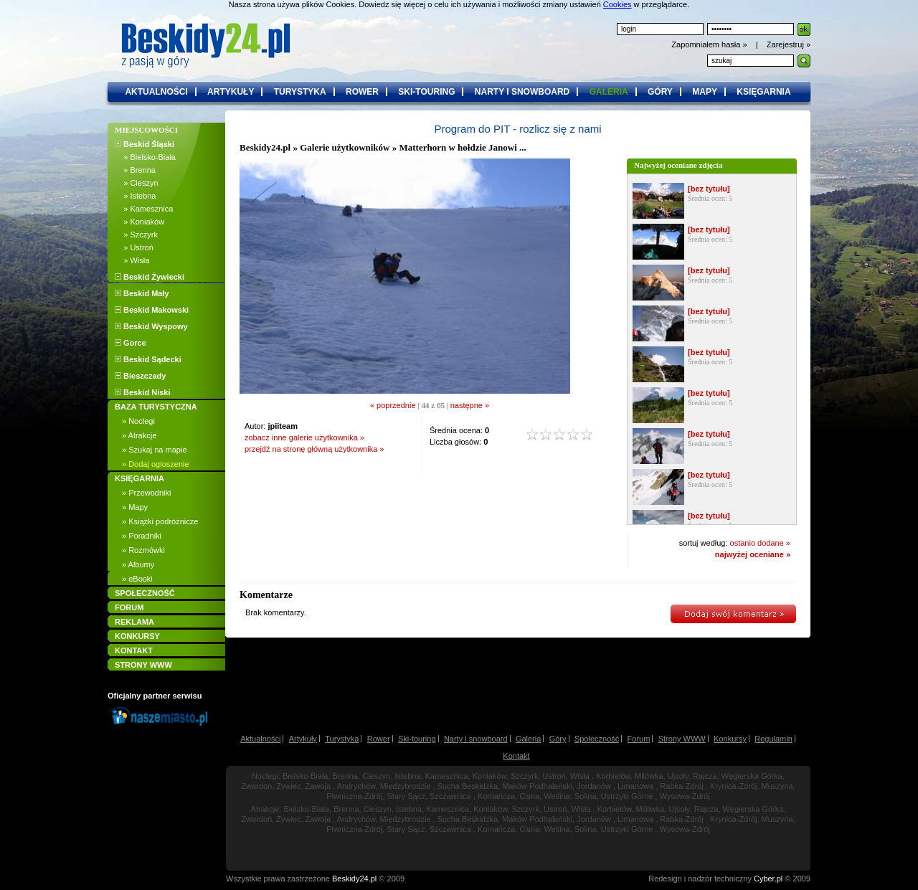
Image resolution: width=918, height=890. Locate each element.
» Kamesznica (144, 208)
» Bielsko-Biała (145, 157)
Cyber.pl (768, 878)
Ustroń (554, 776)
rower (362, 92)
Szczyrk (525, 776)
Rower (378, 738)
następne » (469, 405)
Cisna (529, 796)
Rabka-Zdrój (682, 786)
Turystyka (342, 738)
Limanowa (635, 786)
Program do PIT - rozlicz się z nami (517, 129)
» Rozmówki (143, 550)
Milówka (649, 776)
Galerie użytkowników (344, 147)
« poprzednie (393, 405)
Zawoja (318, 786)
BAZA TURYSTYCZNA (156, 406)
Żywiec (288, 786)
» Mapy (135, 507)
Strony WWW (682, 738)
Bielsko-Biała (305, 776)
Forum (639, 738)
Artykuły (303, 738)
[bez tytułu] (709, 188)
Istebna (407, 776)
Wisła (580, 776)
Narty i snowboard (476, 738)
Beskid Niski (142, 392)
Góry (558, 738)
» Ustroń (134, 247)
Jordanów (594, 786)
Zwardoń (256, 786)
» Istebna (135, 195)
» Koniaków (139, 221)
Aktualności (260, 738)
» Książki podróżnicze (160, 521)
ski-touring (426, 92)
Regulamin (773, 738)
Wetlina (556, 796)
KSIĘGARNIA (139, 478)
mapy (704, 92)
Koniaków (489, 776)
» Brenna (135, 170)
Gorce (130, 343)
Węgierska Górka (751, 776)
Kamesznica (446, 776)
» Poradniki (141, 535)
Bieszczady (140, 375)
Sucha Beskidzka (467, 786)
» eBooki (137, 578)
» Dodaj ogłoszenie (155, 464)
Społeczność (596, 738)
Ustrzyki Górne (627, 796)
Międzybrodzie (405, 786)
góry (660, 92)
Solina (585, 796)
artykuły (230, 92)
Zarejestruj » (788, 44)
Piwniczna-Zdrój (354, 796)
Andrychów (356, 786)
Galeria (528, 738)
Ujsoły (678, 776)
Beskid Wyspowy (151, 326)
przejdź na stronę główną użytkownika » (314, 449)
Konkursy (730, 738)
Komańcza (496, 796)
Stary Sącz (406, 796)
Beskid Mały (142, 293)
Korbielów (613, 776)
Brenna (345, 776)
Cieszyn (376, 776)
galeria (609, 92)
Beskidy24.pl (265, 147)
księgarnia (763, 92)
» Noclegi (138, 421)
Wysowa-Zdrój (685, 796)
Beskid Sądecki (148, 359)
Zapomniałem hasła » (710, 44)
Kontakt (516, 756)
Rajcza (705, 776)
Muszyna (777, 786)
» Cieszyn (136, 183)
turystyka (300, 92)
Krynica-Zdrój (733, 786)
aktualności (156, 92)
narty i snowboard (522, 92)
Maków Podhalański (537, 786)
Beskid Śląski (144, 144)
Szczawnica (450, 796)
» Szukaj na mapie (154, 449)
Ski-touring (417, 738)
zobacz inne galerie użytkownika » (304, 437)
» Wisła (132, 260)
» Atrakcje (139, 435)
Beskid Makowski (152, 310)
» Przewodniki (146, 492)
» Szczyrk (136, 234)
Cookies (617, 4)
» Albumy (138, 564)
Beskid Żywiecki (149, 277)
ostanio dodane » (760, 543)
